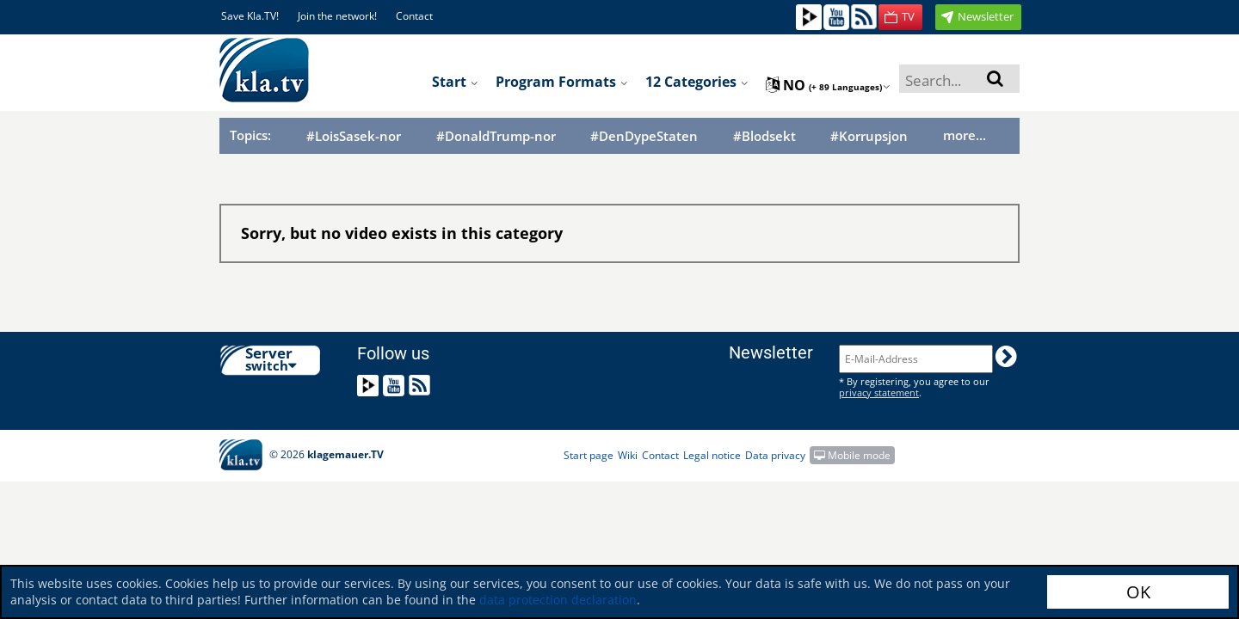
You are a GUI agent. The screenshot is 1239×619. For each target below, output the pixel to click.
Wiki (628, 455)
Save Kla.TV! (250, 16)
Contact (414, 16)
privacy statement (879, 392)
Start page (588, 455)
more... (964, 135)
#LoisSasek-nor (353, 136)
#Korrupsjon (869, 136)
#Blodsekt (764, 136)
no (828, 85)
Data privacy (775, 455)
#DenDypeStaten (644, 136)
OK (1138, 592)
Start (455, 81)
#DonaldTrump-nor (496, 136)
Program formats (562, 81)
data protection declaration (558, 599)
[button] (900, 17)
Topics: (250, 135)
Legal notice (712, 455)
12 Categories (697, 81)
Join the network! (337, 16)
